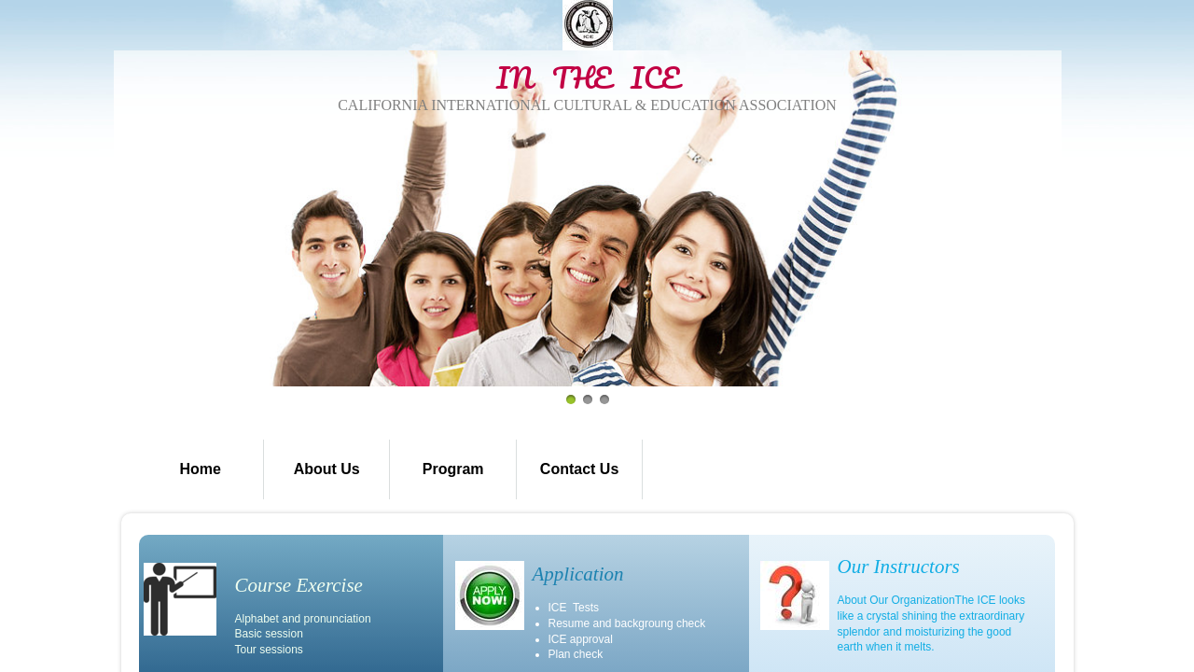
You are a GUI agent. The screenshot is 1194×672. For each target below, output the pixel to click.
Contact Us (579, 469)
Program (453, 469)
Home (200, 469)
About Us (327, 469)
